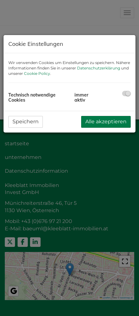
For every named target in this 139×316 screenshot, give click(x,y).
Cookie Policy (37, 73)
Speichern (25, 121)
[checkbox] (126, 93)
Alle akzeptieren (106, 121)
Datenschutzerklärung (98, 68)
